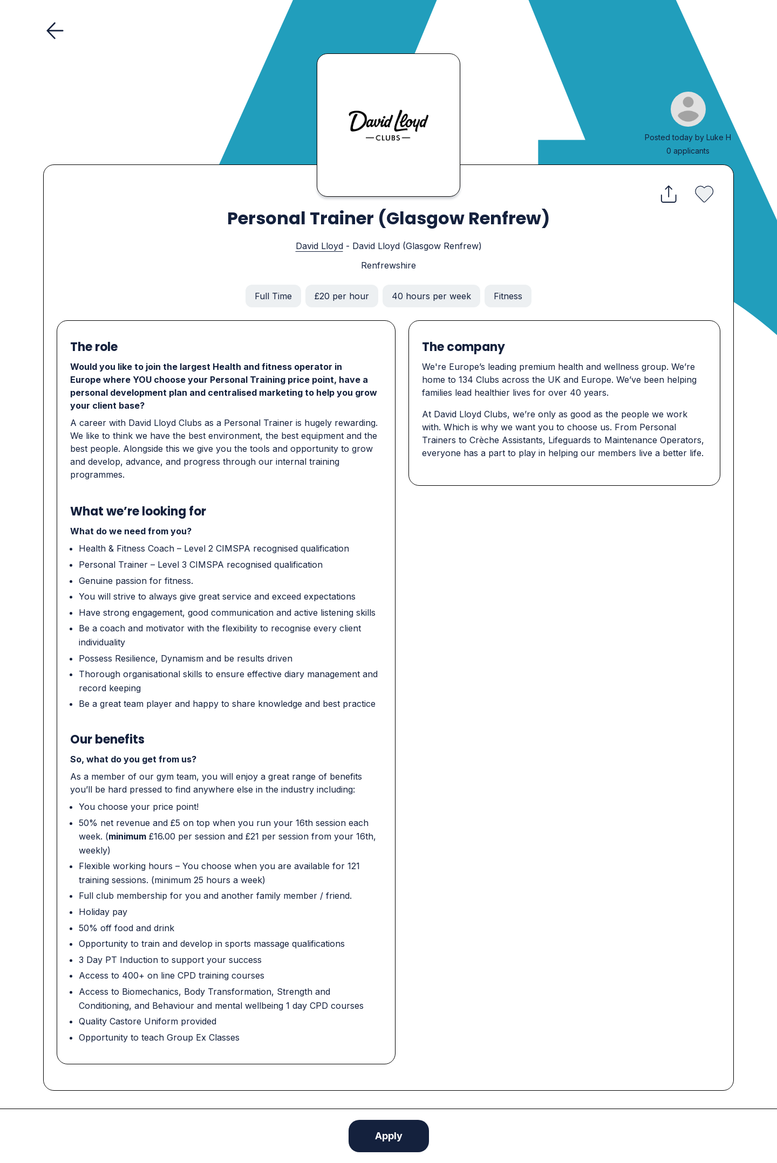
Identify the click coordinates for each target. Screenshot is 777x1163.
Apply (389, 1135)
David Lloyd (319, 245)
